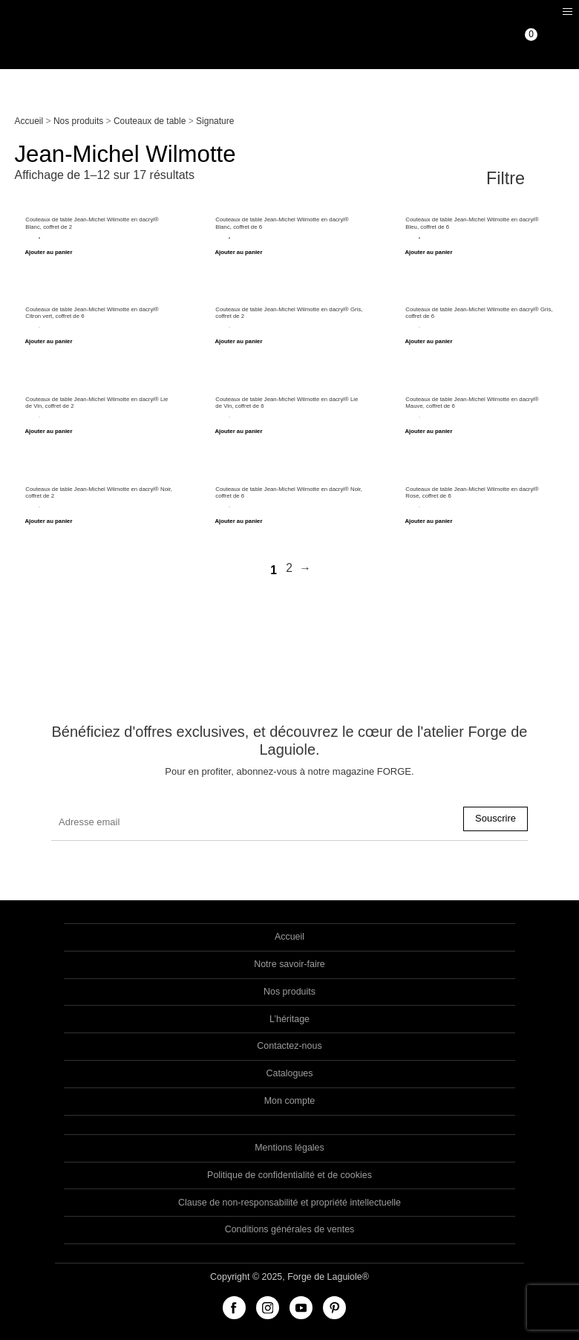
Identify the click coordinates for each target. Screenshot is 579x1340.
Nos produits (78, 121)
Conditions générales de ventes (290, 1229)
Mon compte (289, 1101)
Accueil (29, 121)
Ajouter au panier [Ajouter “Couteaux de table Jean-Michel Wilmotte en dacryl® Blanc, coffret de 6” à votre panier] (238, 253)
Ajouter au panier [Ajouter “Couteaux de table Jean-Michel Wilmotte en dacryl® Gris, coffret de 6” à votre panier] (428, 342)
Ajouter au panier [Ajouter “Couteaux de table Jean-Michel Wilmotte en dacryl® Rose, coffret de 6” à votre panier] (428, 521)
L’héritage (289, 1019)
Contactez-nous (289, 1046)
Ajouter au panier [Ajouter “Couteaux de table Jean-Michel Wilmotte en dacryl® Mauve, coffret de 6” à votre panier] (428, 432)
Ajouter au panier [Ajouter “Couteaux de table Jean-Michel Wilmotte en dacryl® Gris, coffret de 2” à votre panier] (238, 342)
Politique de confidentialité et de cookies (289, 1175)
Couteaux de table (150, 121)
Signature (215, 121)
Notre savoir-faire (289, 964)
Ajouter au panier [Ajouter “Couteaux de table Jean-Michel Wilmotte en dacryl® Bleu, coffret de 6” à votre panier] (428, 253)
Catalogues (289, 1073)
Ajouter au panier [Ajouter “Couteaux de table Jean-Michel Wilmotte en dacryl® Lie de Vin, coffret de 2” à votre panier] (48, 432)
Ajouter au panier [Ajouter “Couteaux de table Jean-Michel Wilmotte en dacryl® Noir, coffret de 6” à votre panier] (238, 521)
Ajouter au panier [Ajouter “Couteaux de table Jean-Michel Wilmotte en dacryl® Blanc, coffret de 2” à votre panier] (48, 253)
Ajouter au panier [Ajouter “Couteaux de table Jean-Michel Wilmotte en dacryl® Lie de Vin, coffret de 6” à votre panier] (238, 432)
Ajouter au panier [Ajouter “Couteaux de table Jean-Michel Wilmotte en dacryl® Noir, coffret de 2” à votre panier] (48, 521)
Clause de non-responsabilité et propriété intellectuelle (289, 1202)
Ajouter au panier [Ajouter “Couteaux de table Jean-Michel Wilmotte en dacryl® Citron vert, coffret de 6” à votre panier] (48, 342)
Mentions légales (289, 1147)
